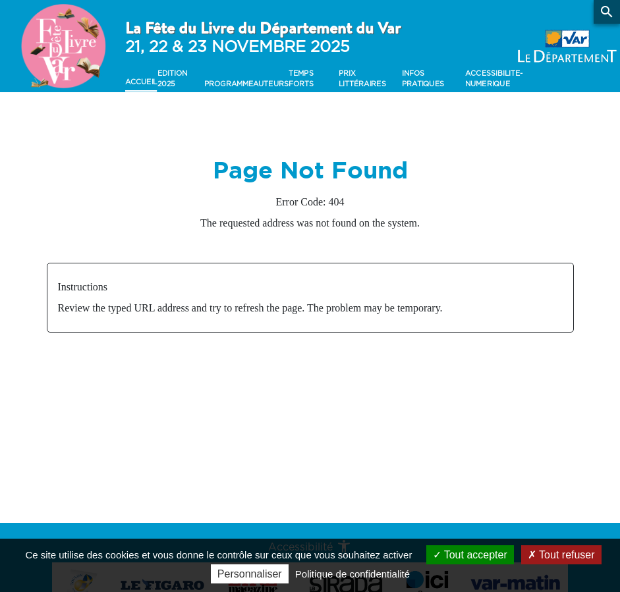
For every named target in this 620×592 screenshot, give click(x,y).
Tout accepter (470, 554)
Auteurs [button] (271, 84)
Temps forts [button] (301, 79)
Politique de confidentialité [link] (352, 573)
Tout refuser (561, 554)
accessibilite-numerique (493, 79)
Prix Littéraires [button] (361, 79)
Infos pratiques (423, 79)
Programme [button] (228, 84)
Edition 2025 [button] (171, 79)
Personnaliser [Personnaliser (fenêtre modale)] (249, 573)
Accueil (141, 82)
